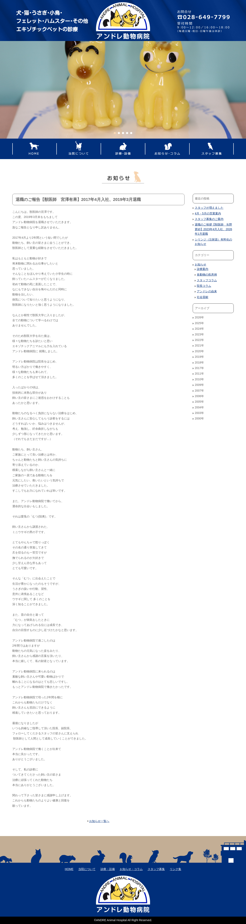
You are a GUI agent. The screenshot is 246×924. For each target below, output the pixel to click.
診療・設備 (123, 149)
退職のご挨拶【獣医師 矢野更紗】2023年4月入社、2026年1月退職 (213, 229)
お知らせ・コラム (167, 149)
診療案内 (202, 269)
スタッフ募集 (211, 149)
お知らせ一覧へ (99, 821)
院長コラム (204, 285)
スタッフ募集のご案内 (209, 219)
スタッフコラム (207, 280)
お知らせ (200, 264)
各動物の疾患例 (207, 274)
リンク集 (175, 869)
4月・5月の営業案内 (208, 213)
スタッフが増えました (209, 207)
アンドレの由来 (207, 291)
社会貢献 (202, 297)
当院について (79, 149)
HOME (34, 149)
